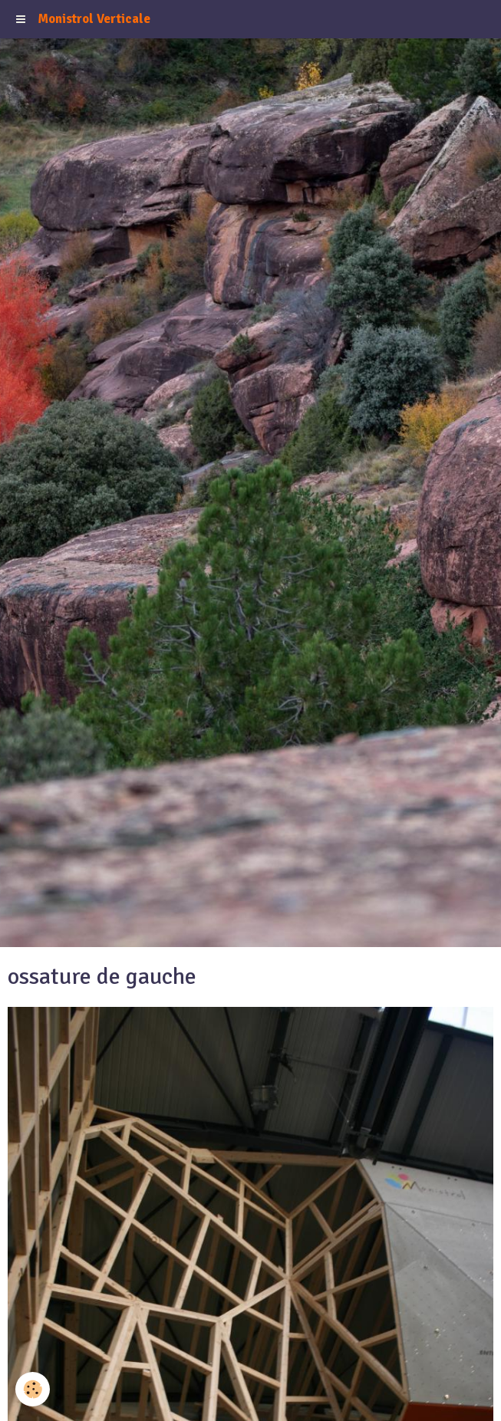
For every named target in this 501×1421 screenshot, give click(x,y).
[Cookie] (32, 1389)
